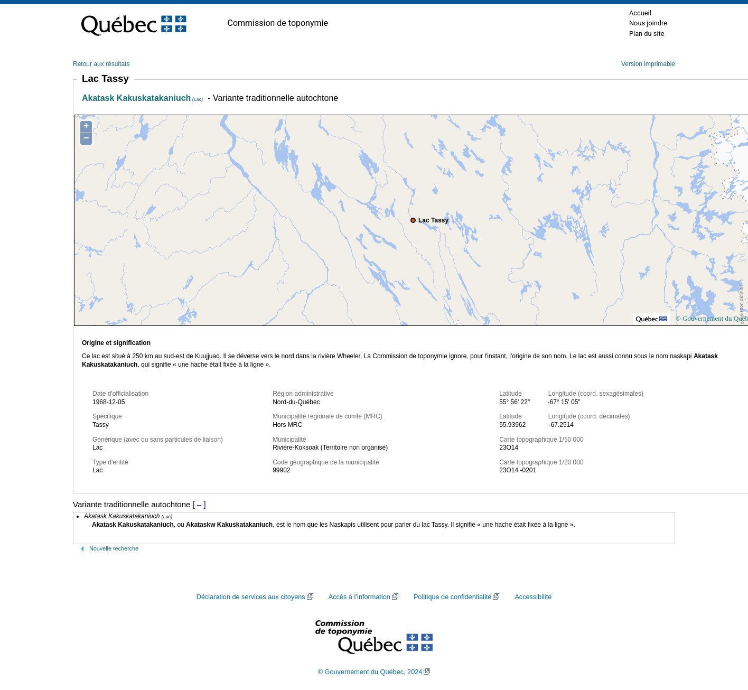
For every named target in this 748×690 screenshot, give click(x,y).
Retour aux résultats (101, 64)
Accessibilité (533, 597)
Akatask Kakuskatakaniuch (142, 98)
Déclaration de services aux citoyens (251, 597)
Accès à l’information (359, 597)
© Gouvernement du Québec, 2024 (370, 672)
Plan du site (647, 34)
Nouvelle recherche (113, 548)
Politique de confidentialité (452, 597)
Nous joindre (648, 23)
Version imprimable (648, 64)
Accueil (640, 13)
